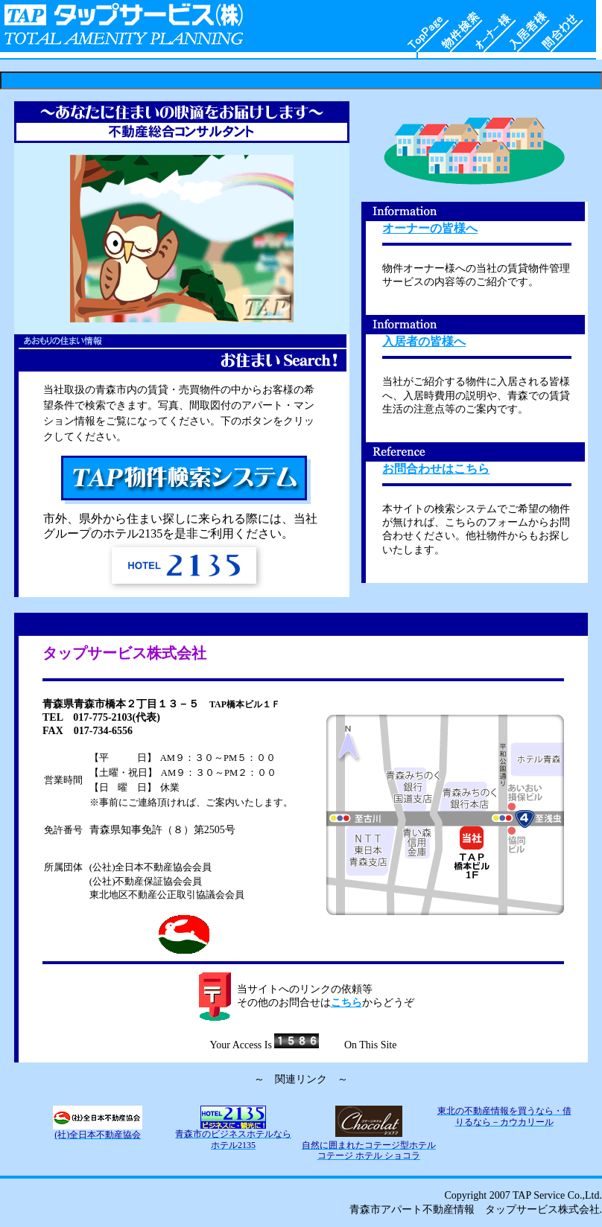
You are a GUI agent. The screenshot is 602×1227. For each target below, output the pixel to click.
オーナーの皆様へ (430, 228)
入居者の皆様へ (424, 341)
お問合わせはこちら (435, 468)
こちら (346, 1002)
